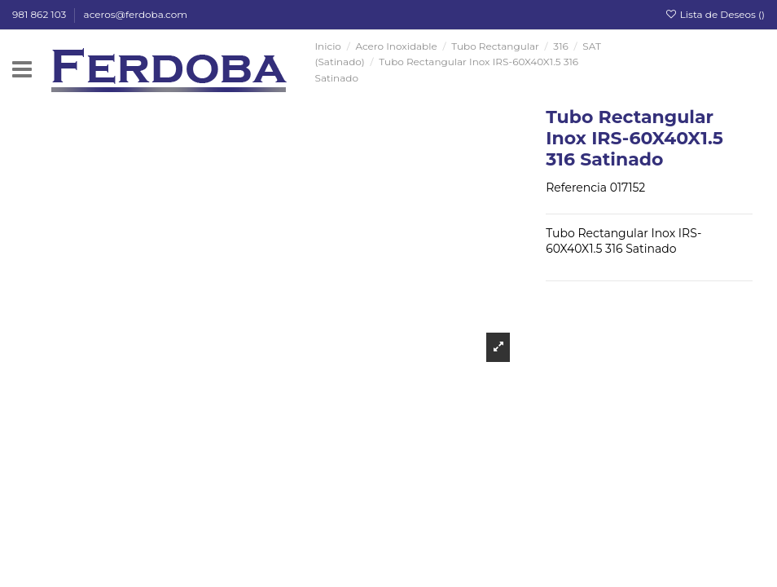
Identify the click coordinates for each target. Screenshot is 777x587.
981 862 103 (40, 14)
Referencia (576, 187)
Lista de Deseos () (715, 14)
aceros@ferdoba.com (135, 14)
